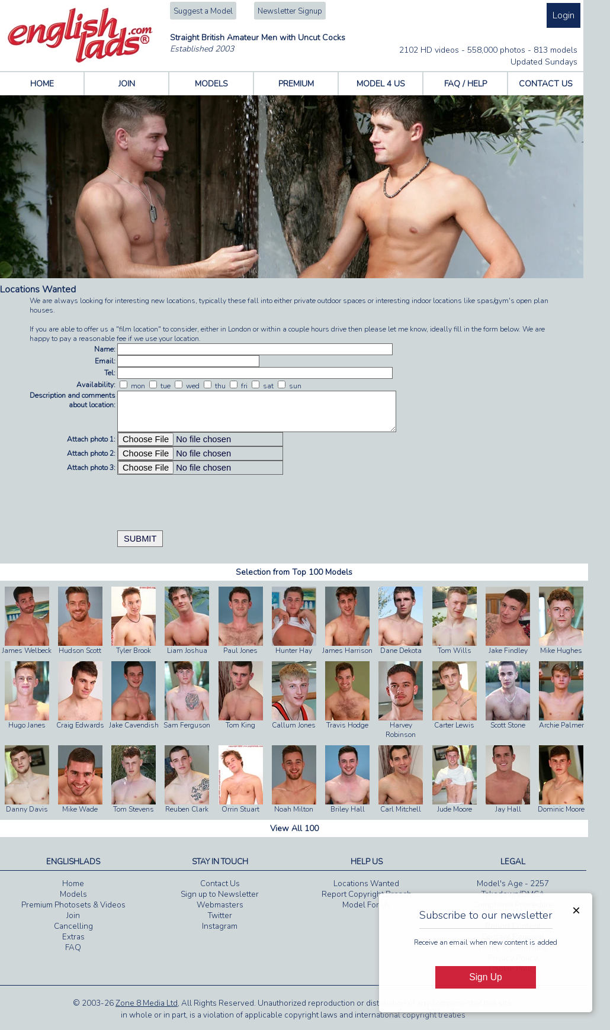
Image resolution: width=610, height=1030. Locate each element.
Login (563, 15)
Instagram (219, 926)
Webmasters (220, 905)
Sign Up (485, 977)
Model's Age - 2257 (513, 883)
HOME (42, 83)
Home (73, 883)
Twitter (220, 915)
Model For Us (366, 905)
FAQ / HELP (465, 83)
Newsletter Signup (290, 11)
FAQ (73, 947)
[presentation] (207, 498)
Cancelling (73, 926)
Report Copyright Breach (367, 894)
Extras (73, 937)
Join (73, 915)
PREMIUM (296, 83)
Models (73, 894)
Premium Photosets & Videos (73, 905)
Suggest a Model (203, 11)
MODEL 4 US (381, 83)
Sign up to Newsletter (220, 894)
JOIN (126, 83)
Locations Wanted (366, 883)
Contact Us (220, 883)
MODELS (211, 83)
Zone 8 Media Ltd (146, 1003)
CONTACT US (546, 83)
